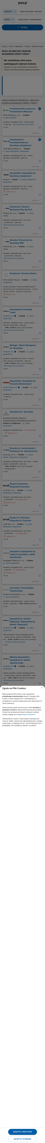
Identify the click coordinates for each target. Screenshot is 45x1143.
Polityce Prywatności (28, 714)
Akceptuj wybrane (22, 1139)
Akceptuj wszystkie (22, 1132)
